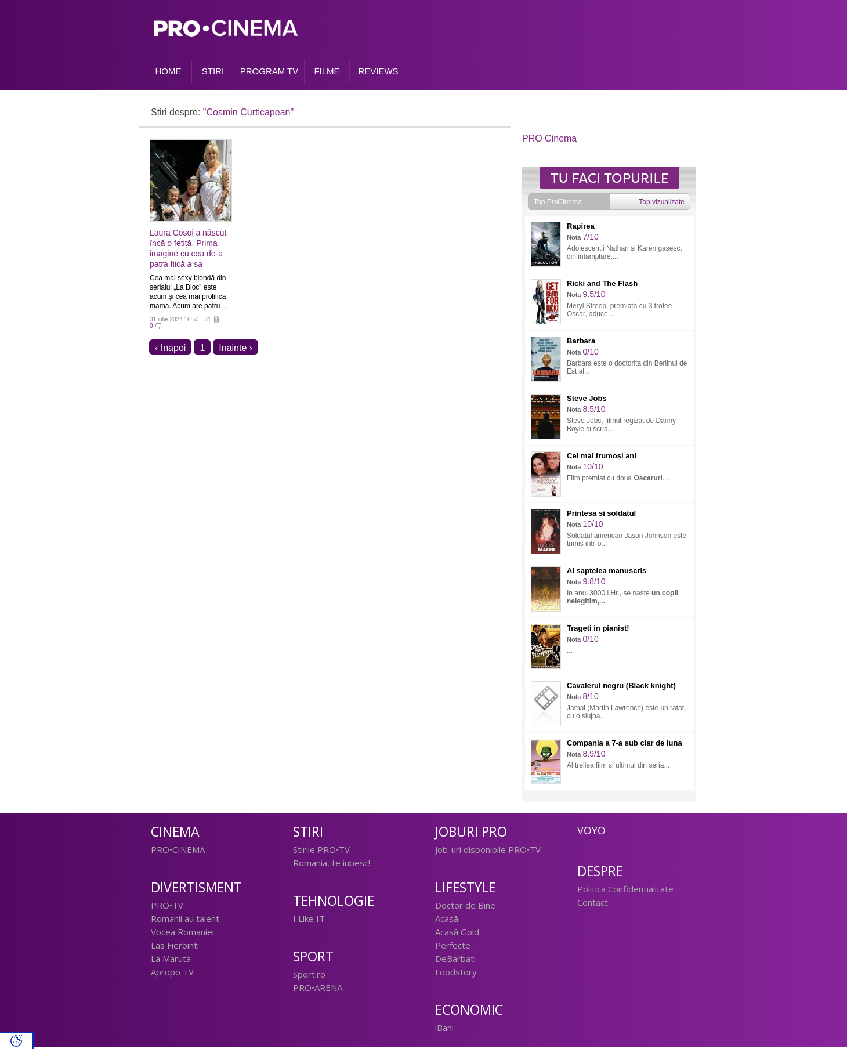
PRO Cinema (549, 140)
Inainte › (235, 350)
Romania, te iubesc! (331, 864)
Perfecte (452, 947)
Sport (313, 958)
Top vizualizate (662, 204)
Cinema (175, 833)
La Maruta (171, 960)
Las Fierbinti (175, 947)
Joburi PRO (471, 833)
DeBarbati (455, 960)
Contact (592, 904)
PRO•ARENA (317, 989)
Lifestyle (465, 889)
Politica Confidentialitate (625, 890)
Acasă (446, 920)
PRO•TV (167, 907)
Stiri (308, 833)
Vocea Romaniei (182, 933)
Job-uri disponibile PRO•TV (488, 851)
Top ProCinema (558, 204)
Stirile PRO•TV (321, 851)
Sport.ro (309, 976)
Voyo (591, 832)
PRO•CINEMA (178, 851)
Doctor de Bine (465, 907)
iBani (444, 1029)
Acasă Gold (457, 933)
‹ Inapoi (170, 350)
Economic (469, 1011)
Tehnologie (333, 902)
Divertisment (196, 889)
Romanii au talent (185, 920)
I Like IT (309, 920)
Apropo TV (172, 973)
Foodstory (456, 973)
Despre (600, 873)
